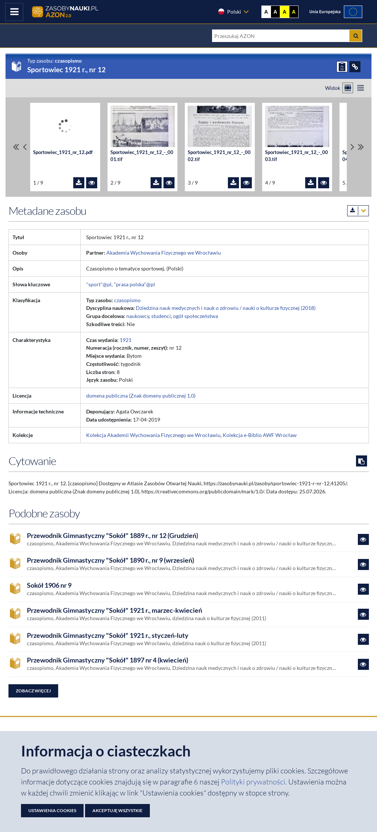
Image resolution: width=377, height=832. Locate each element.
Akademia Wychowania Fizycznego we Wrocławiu (163, 252)
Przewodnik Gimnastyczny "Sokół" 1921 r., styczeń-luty (107, 635)
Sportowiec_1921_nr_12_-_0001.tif (141, 155)
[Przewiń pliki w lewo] (25, 147)
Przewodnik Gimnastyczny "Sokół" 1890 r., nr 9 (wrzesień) (110, 560)
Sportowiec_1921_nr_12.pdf (63, 152)
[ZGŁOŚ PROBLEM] (342, 66)
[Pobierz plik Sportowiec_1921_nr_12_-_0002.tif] (233, 182)
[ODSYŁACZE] (354, 66)
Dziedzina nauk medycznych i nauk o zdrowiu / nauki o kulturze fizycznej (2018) (226, 308)
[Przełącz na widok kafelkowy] (347, 88)
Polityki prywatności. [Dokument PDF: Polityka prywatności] (254, 781)
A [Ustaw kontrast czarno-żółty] (294, 12)
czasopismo (127, 300)
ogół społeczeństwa (195, 316)
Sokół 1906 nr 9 (49, 585)
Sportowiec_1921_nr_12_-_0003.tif (296, 155)
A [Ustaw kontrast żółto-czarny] (284, 12)
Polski (229, 11)
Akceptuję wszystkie (117, 810)
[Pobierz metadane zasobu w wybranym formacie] (358, 210)
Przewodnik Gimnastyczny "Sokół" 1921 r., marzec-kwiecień (114, 610)
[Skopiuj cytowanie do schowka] (361, 460)
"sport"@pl (99, 284)
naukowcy (137, 316)
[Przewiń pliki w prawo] (352, 147)
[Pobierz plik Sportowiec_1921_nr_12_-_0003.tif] (310, 182)
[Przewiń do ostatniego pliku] (361, 147)
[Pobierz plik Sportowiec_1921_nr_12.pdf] (78, 182)
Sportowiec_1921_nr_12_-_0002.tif (219, 155)
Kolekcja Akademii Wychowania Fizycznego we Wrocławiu (153, 435)
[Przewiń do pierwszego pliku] (16, 147)
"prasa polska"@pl (134, 284)
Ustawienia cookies (52, 810)
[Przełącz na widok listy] (360, 88)
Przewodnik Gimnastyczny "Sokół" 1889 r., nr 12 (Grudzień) (112, 535)
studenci (161, 316)
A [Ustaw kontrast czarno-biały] (275, 12)
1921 (125, 340)
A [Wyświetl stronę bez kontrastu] (266, 12)
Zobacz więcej (33, 690)
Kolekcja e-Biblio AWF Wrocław (260, 435)
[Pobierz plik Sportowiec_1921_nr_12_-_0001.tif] (156, 182)
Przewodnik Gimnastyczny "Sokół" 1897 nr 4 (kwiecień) (107, 660)
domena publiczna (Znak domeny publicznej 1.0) (140, 395)
